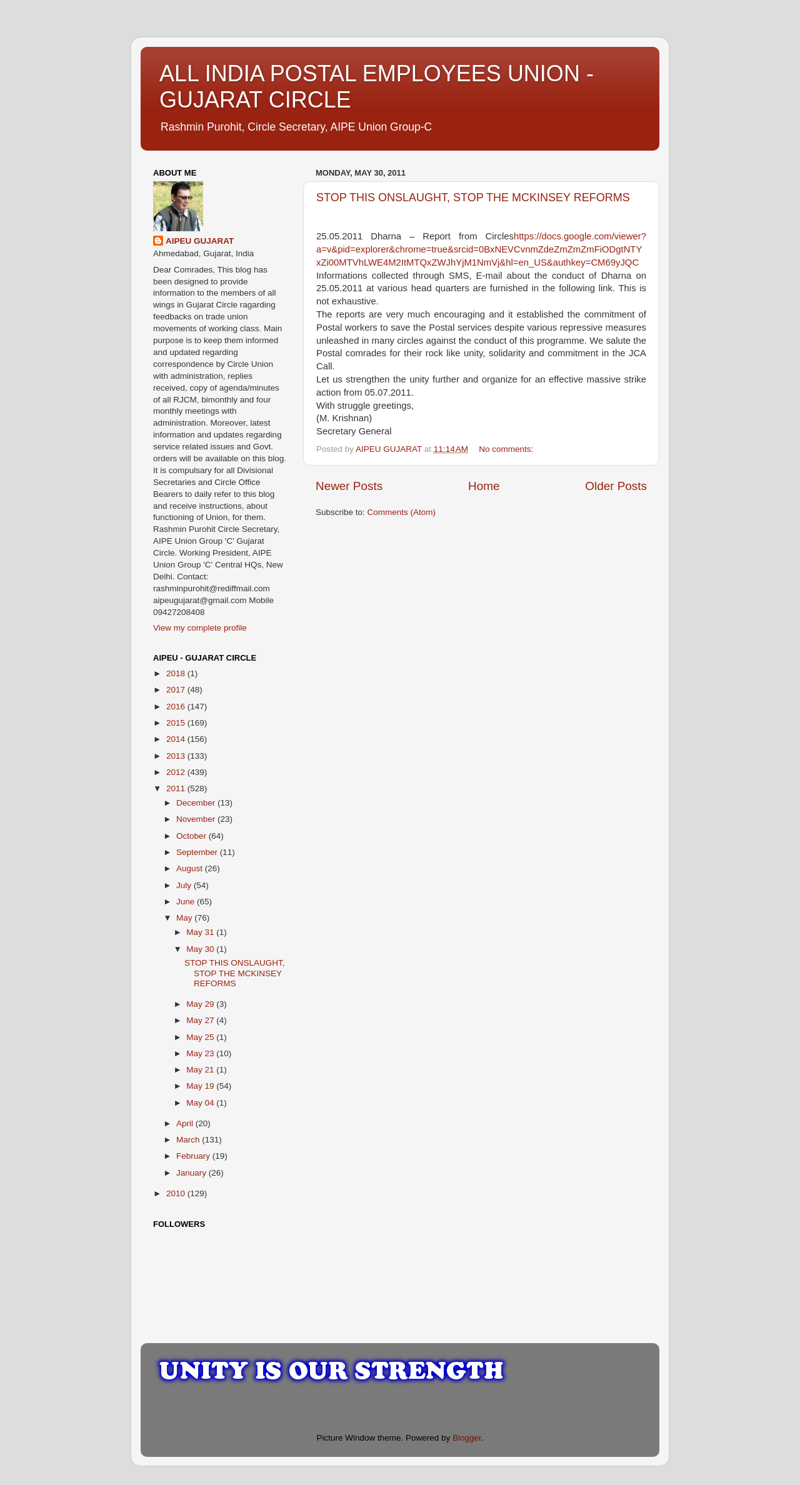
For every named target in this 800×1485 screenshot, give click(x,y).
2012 (177, 772)
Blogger (466, 1437)
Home (483, 485)
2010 (177, 1193)
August (190, 868)
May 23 (201, 1053)
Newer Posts (349, 485)
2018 (177, 673)
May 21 (201, 1069)
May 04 (201, 1103)
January (192, 1173)
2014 (177, 739)
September (198, 852)
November (197, 819)
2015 (177, 723)
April (186, 1123)
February (194, 1156)
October (192, 836)
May (185, 917)
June (186, 901)
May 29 (201, 1004)
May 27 (201, 1020)
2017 (177, 689)
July (185, 885)
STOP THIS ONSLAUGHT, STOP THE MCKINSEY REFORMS (473, 197)
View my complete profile (200, 627)
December (197, 803)
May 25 (201, 1037)
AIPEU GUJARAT (200, 241)
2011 (177, 788)
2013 (177, 756)
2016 (177, 706)
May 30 (201, 949)
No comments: (507, 449)
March (189, 1139)
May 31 (201, 932)
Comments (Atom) (402, 512)
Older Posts (616, 485)
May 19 (201, 1086)
